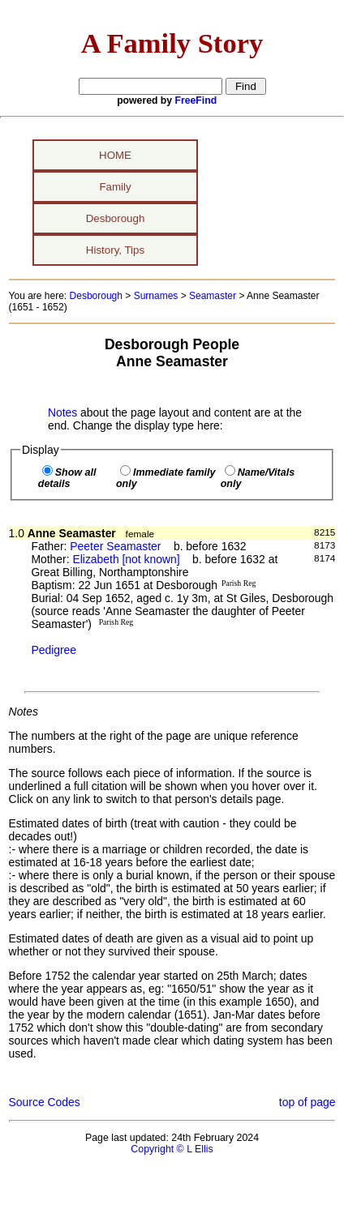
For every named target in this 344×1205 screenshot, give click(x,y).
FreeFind (196, 100)
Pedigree (53, 649)
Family (115, 187)
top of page (307, 1102)
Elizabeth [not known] (125, 559)
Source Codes (44, 1102)
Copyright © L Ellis (172, 1149)
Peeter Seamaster (115, 546)
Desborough (115, 218)
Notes (62, 412)
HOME (115, 155)
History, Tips (115, 250)
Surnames (156, 295)
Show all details (67, 478)
